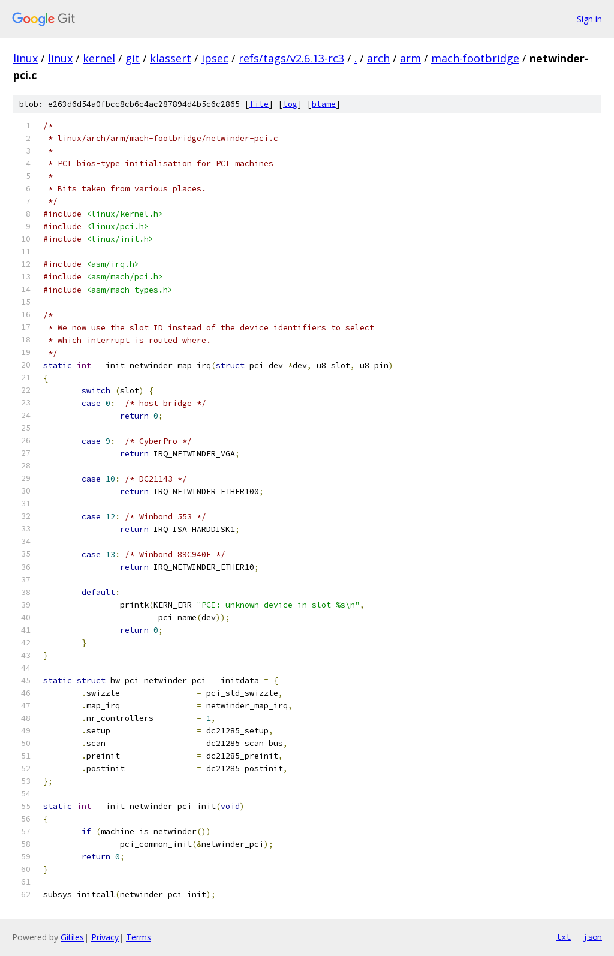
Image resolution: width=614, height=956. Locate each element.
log (290, 104)
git (132, 58)
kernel (99, 58)
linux (25, 58)
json (592, 936)
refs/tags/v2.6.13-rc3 (291, 58)
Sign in (589, 19)
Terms (138, 937)
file (259, 104)
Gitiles (72, 937)
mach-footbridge (475, 58)
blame (324, 104)
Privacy (105, 937)
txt (563, 936)
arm (410, 58)
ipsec (214, 58)
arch (378, 58)
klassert (170, 58)
